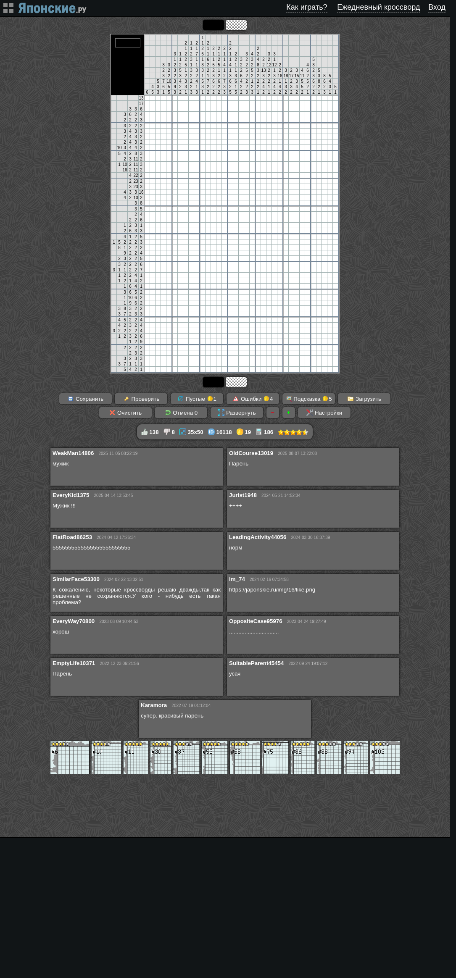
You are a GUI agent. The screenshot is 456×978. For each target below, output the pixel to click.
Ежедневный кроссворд (378, 7)
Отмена (181, 412)
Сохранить (85, 398)
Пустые (196, 398)
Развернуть (237, 412)
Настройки (324, 412)
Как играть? (306, 7)
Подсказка (308, 398)
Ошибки (252, 398)
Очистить (125, 412)
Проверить (141, 398)
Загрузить (364, 398)
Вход (436, 7)
